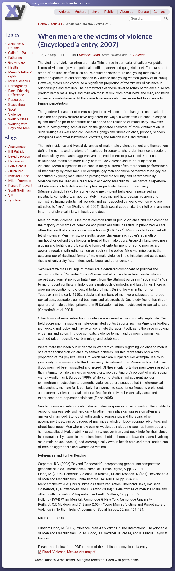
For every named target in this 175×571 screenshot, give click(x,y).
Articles (64, 12)
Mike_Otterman (19, 181)
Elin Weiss (16, 161)
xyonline (14, 200)
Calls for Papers (20, 53)
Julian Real (16, 171)
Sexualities (16, 105)
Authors (80, 12)
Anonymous (17, 147)
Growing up (16, 63)
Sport (12, 109)
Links (95, 12)
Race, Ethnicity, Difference (19, 93)
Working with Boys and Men (19, 126)
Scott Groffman (19, 190)
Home (42, 24)
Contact (159, 12)
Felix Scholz (17, 166)
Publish (109, 12)
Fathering (15, 58)
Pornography (17, 86)
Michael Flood (18, 176)
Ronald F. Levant (20, 186)
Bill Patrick (16, 152)
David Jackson (19, 156)
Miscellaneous (19, 81)
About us (127, 12)
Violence (14, 114)
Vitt (10, 195)
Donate (143, 12)
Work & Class (18, 119)
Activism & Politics (16, 46)
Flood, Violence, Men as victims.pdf (69, 552)
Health (13, 67)
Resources (16, 100)
